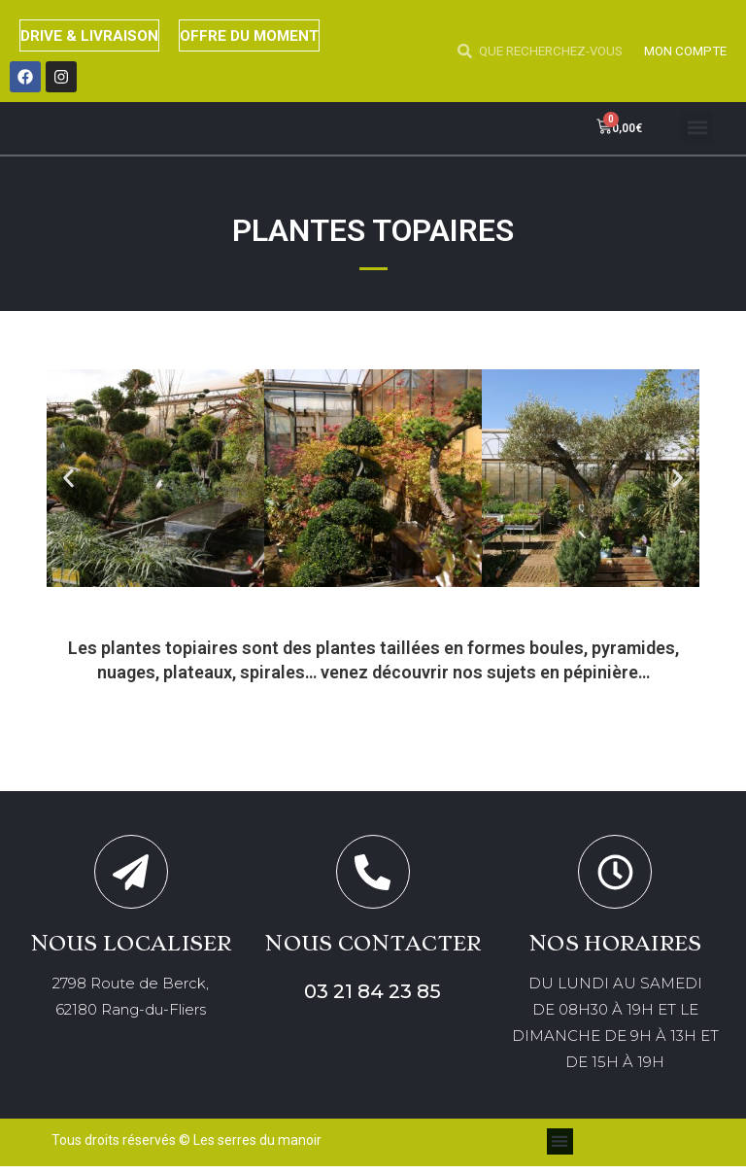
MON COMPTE (682, 50)
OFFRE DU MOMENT (270, 35)
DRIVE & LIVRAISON (96, 35)
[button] (697, 128)
